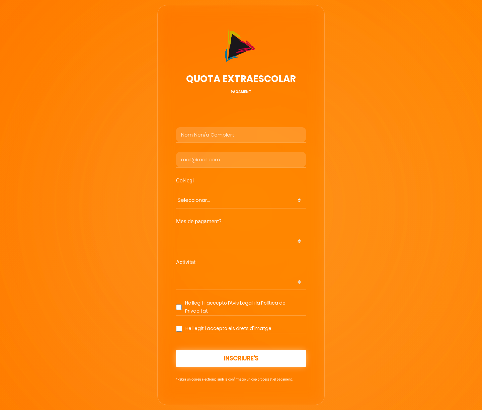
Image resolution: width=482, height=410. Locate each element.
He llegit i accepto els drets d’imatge (228, 328)
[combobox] (241, 200)
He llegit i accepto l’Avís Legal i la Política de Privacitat (235, 307)
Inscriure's (241, 358)
